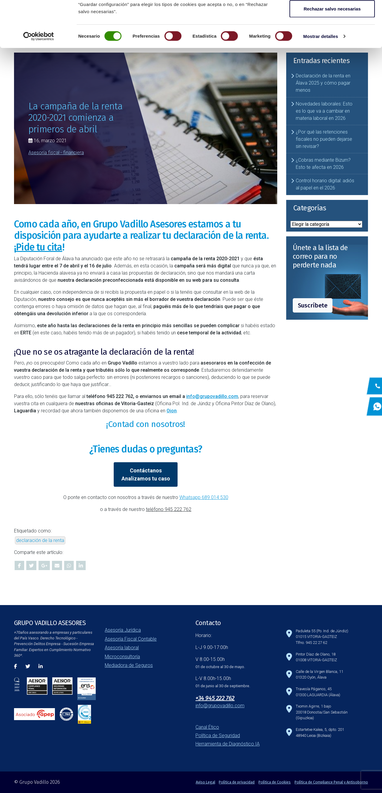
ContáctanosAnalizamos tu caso (145, 474)
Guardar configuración (332, 35)
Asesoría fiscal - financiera (56, 152)
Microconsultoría (122, 656)
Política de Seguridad (217, 735)
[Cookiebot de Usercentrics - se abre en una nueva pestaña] (39, 82)
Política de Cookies (274, 782)
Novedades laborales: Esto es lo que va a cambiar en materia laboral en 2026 (324, 111)
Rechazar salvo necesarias (332, 54)
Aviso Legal (205, 782)
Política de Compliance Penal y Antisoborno (331, 782)
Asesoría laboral (122, 647)
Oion (172, 411)
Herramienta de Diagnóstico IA (227, 744)
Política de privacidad (237, 782)
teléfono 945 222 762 (168, 509)
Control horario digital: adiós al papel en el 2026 (325, 184)
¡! (39, 247)
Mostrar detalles (320, 82)
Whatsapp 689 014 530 (203, 497)
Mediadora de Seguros (129, 665)
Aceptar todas (332, 15)
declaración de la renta (40, 540)
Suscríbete (312, 305)
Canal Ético (207, 727)
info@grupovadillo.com (212, 396)
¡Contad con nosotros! (145, 424)
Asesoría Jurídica (123, 630)
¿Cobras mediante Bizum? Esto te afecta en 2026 (323, 163)
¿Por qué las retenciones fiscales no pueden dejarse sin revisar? (324, 139)
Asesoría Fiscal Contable (131, 639)
